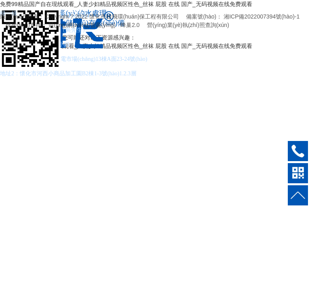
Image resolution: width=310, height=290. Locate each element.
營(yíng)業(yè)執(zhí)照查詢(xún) (188, 25)
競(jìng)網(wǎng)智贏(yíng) (82, 25)
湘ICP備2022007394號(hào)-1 (262, 16)
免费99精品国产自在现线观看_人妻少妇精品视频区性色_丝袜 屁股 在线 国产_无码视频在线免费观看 (126, 4)
